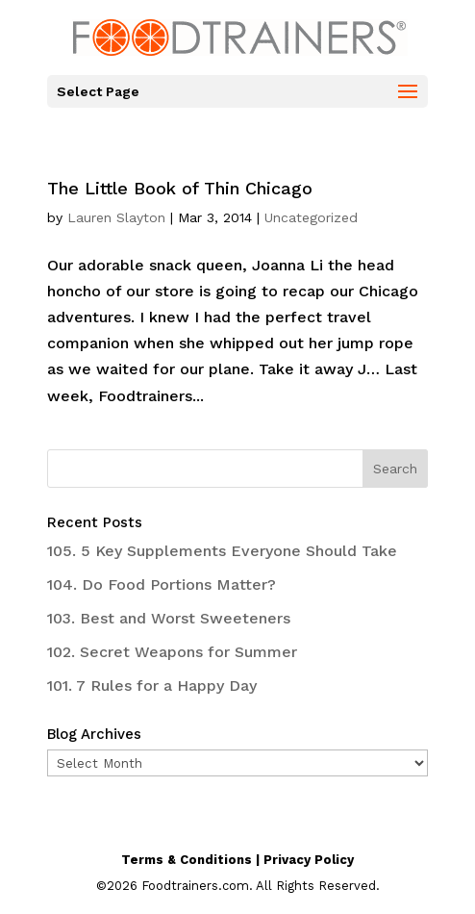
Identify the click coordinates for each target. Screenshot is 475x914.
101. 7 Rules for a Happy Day (152, 685)
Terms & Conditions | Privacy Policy (237, 859)
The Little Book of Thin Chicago (179, 188)
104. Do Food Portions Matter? (161, 584)
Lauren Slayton (116, 217)
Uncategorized (311, 217)
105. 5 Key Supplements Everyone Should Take (222, 551)
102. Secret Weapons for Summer (172, 652)
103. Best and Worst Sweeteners (168, 618)
